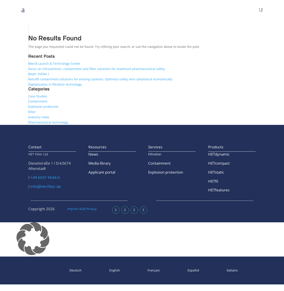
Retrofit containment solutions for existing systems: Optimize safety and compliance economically (100, 79)
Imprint (72, 209)
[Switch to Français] (142, 270)
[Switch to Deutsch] (64, 270)
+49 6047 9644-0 (45, 177)
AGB (82, 209)
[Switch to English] (103, 270)
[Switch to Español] (181, 270)
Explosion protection (43, 106)
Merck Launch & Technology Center (54, 63)
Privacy (91, 209)
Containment (37, 101)
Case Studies (37, 96)
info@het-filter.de (46, 186)
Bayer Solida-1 (38, 74)
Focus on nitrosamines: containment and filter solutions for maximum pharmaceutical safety (96, 69)
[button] (142, 239)
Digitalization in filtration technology (55, 84)
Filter (32, 112)
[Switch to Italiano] (220, 270)
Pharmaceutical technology (48, 122)
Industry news (38, 117)
